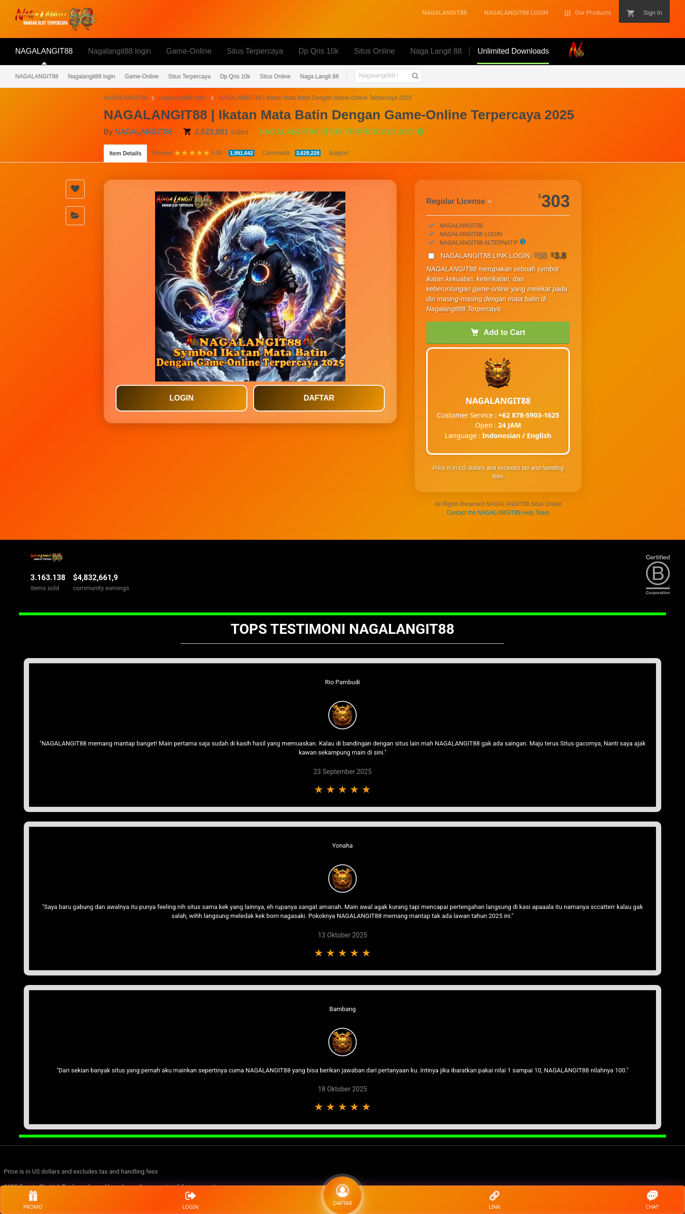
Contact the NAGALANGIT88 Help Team (498, 512)
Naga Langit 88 (319, 76)
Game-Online (141, 76)
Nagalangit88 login (91, 76)
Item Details (125, 153)
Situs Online (275, 76)
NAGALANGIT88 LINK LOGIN (503, 255)
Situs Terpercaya (189, 76)
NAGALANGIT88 (37, 76)
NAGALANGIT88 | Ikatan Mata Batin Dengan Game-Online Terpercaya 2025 (314, 98)
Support (339, 153)
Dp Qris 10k (235, 76)
